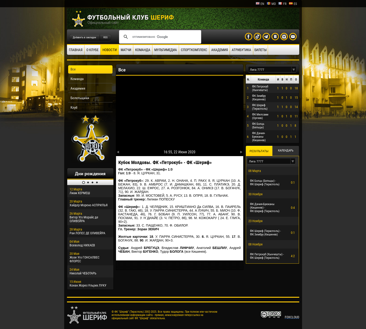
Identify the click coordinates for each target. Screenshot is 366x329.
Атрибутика (241, 50)
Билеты (260, 50)
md (271, 4)
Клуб (73, 107)
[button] (293, 70)
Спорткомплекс (194, 50)
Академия (219, 50)
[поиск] (159, 37)
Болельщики (79, 98)
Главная (75, 50)
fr (282, 4)
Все (73, 69)
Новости (109, 50)
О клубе (92, 50)
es (293, 4)
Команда (142, 50)
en (260, 4)
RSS (105, 37)
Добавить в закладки (84, 37)
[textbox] (270, 70)
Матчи (126, 50)
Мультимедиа (165, 50)
